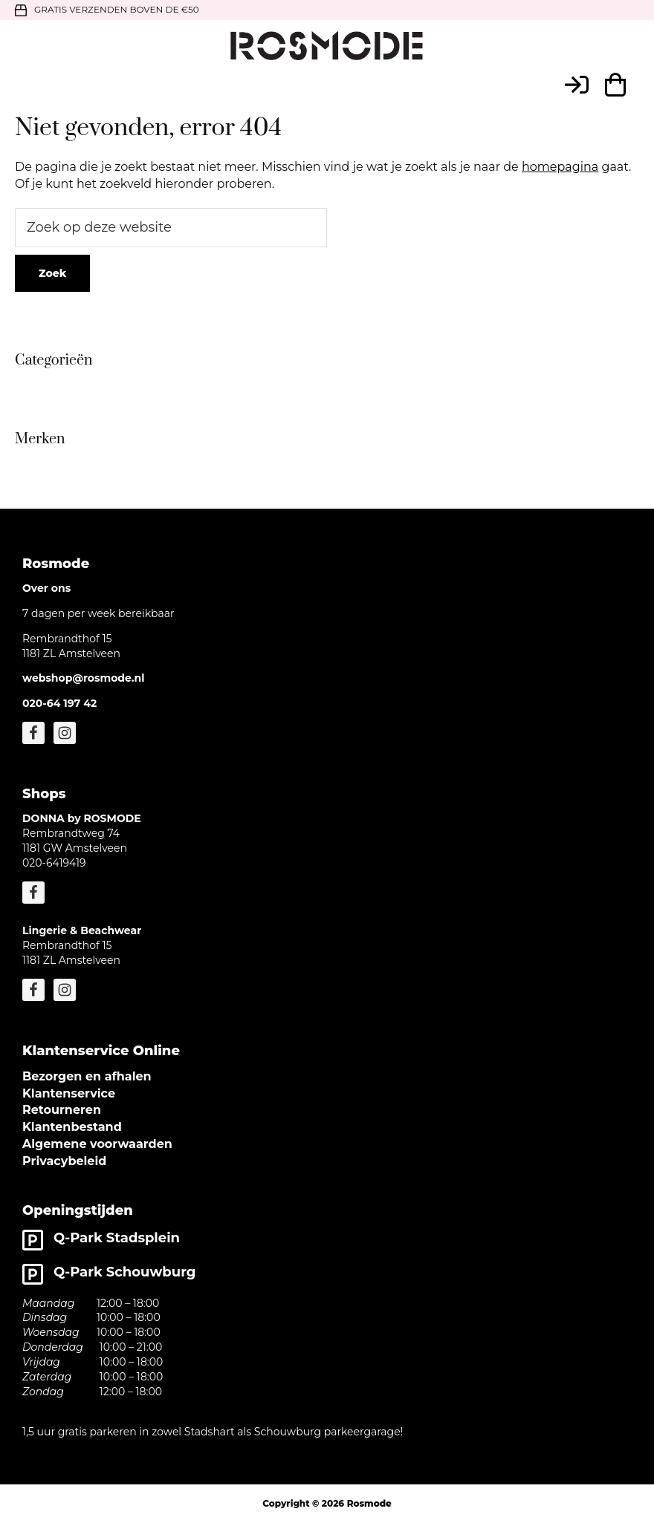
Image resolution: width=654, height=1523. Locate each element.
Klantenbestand (72, 1127)
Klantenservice (68, 1093)
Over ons (46, 588)
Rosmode (369, 1503)
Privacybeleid (64, 1161)
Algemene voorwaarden (97, 1144)
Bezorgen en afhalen (87, 1076)
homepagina (560, 167)
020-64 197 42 (59, 703)
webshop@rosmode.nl (83, 678)
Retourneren (61, 1110)
